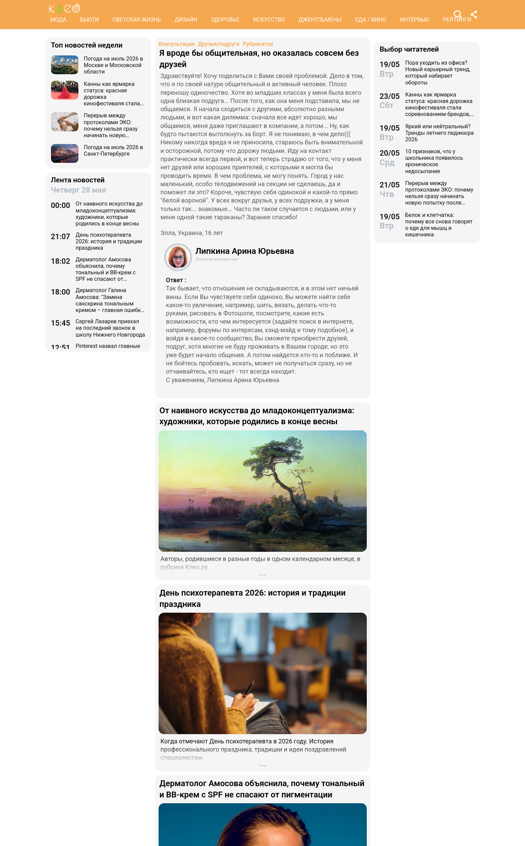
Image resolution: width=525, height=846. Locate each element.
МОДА (58, 19)
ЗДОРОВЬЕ (225, 19)
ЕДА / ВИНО (370, 19)
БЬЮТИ (89, 19)
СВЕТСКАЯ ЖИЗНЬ (137, 19)
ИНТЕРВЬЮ (414, 19)
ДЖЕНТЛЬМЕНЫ (320, 19)
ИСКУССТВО (269, 19)
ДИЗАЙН (186, 19)
